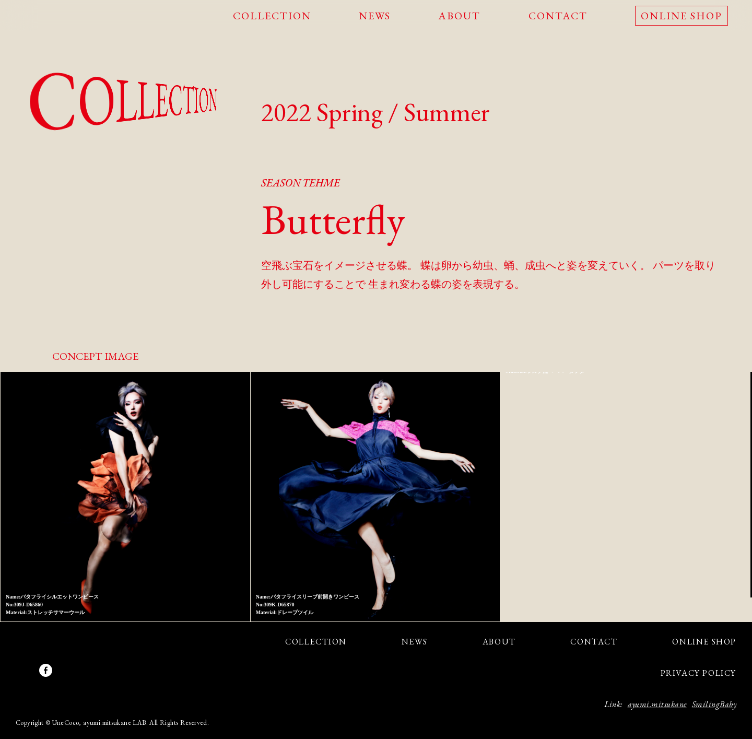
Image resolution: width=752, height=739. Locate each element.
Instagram (27, 670)
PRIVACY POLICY (698, 672)
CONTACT (558, 15)
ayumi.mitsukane (657, 704)
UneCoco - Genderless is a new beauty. (54, 16)
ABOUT (459, 15)
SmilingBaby (714, 704)
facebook (45, 670)
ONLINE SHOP (681, 15)
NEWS (375, 15)
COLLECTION (272, 15)
